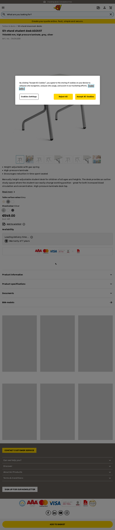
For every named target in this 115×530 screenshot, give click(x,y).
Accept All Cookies (85, 97)
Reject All (63, 97)
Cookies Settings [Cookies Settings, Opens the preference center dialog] (29, 97)
